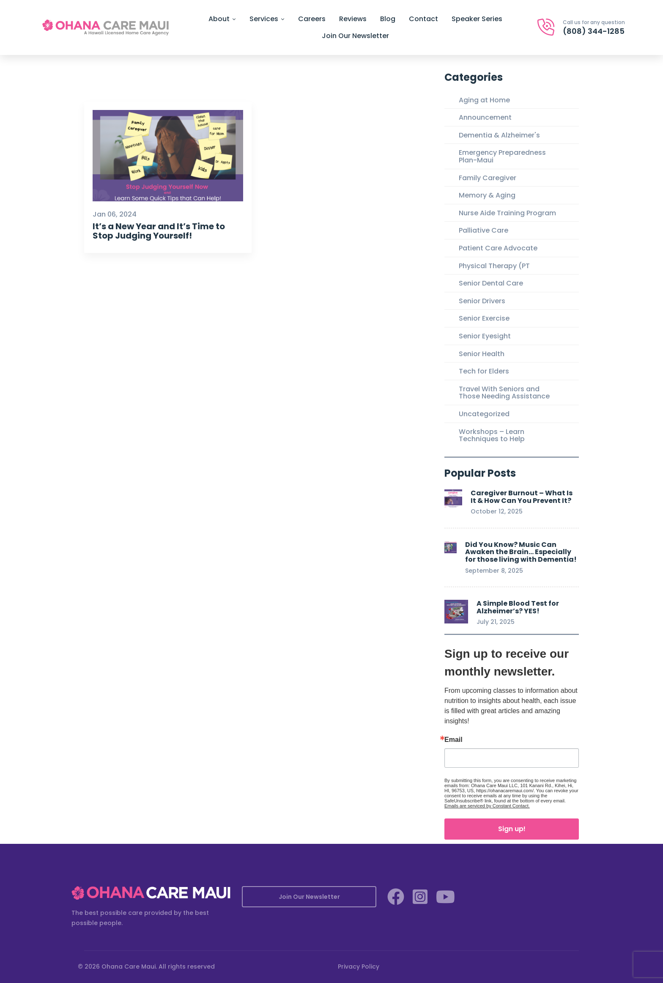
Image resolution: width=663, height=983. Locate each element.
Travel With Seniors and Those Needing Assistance (504, 392)
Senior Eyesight (485, 336)
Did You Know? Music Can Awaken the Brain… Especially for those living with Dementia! (521, 552)
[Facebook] (396, 896)
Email (453, 739)
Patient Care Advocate (498, 248)
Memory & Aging (487, 195)
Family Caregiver (487, 178)
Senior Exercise (484, 318)
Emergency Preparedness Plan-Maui (502, 156)
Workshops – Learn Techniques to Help (492, 435)
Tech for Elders (484, 371)
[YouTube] (445, 896)
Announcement (485, 117)
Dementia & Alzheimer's (499, 135)
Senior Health (481, 354)
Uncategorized (484, 414)
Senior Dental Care (491, 283)
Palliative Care (483, 230)
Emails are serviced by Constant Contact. (487, 805)
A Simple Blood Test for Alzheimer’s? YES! (518, 607)
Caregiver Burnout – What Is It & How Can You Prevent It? (522, 496)
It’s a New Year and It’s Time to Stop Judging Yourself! (159, 231)
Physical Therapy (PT (494, 266)
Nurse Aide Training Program (507, 213)
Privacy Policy (358, 966)
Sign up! (512, 829)
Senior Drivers (482, 301)
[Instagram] (420, 896)
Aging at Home (484, 100)
